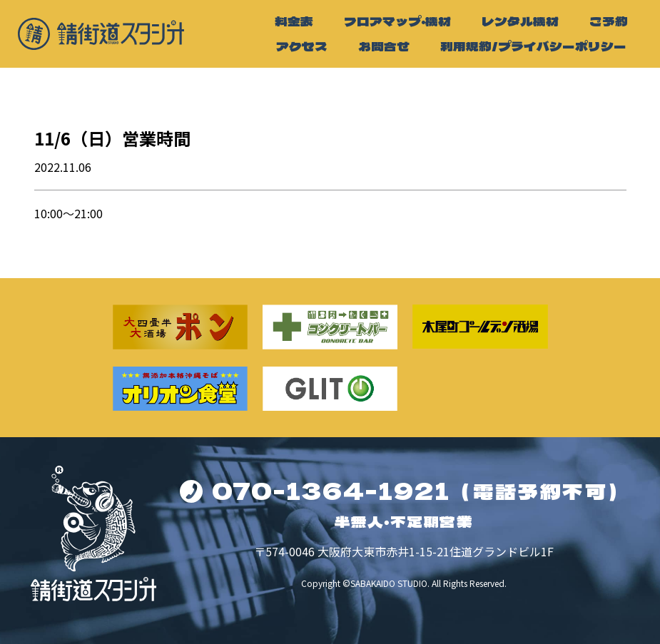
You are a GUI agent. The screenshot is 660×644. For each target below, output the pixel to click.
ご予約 (608, 21)
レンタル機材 (520, 21)
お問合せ (384, 46)
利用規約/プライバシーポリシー (533, 46)
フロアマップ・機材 (397, 21)
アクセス (302, 46)
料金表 (294, 21)
